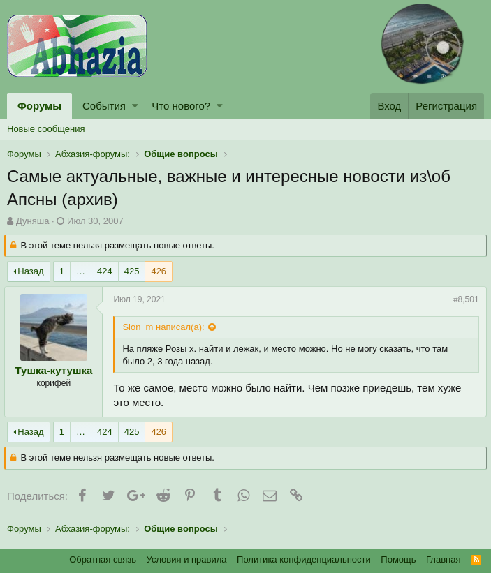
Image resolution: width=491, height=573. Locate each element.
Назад (30, 271)
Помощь (398, 559)
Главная (443, 559)
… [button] (80, 271)
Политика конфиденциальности (304, 559)
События (104, 106)
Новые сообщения (46, 129)
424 (104, 271)
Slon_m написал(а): (166, 327)
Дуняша (32, 221)
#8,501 (463, 299)
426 (158, 271)
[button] (135, 106)
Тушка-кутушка (56, 370)
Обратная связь (102, 559)
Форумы (39, 106)
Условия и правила (187, 559)
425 (132, 271)
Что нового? (181, 106)
